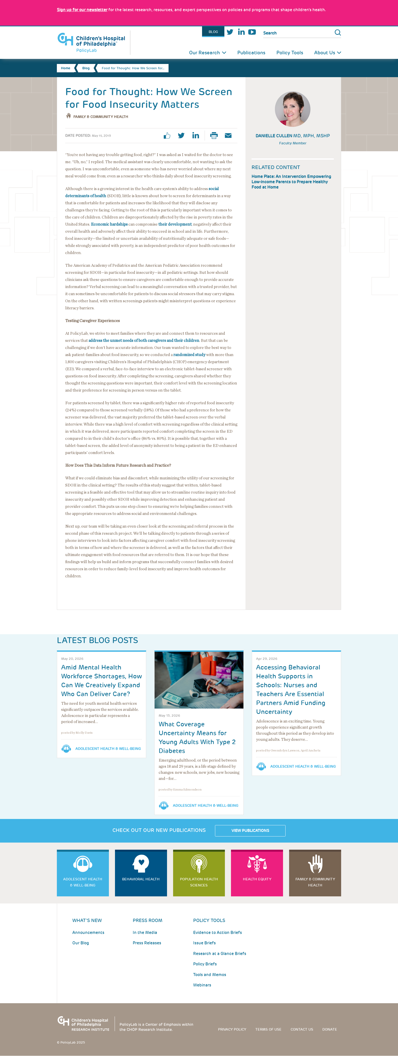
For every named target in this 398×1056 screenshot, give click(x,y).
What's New (87, 920)
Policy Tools (289, 52)
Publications (251, 52)
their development (175, 224)
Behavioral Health (141, 879)
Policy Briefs (205, 964)
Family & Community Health (100, 116)
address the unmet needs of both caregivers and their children (144, 341)
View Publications (250, 830)
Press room (147, 920)
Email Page (230, 135)
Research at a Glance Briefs (219, 953)
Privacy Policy (232, 1029)
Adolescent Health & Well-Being (108, 748)
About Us (324, 52)
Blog (213, 31)
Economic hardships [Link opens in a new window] (109, 224)
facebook (169, 135)
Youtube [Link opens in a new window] (252, 31)
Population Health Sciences (199, 882)
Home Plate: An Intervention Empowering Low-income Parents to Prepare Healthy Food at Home (291, 182)
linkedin (197, 135)
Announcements (88, 932)
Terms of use (268, 1029)
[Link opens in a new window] (82, 9)
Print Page (216, 135)
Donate (329, 1029)
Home (65, 68)
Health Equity (257, 879)
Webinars (202, 985)
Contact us (302, 1029)
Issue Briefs (204, 943)
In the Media (145, 932)
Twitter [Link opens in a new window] (230, 31)
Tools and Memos (209, 974)
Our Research (204, 52)
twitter (183, 135)
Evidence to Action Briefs (217, 932)
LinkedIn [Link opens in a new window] (241, 31)
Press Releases (147, 943)
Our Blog (80, 943)
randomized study (189, 355)
